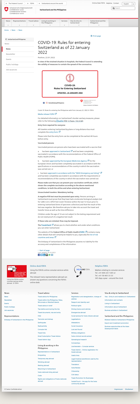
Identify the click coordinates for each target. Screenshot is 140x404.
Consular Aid (42, 329)
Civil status (75, 375)
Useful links (75, 355)
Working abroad (43, 362)
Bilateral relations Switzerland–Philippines (119, 320)
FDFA (32, 3)
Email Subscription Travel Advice (49, 336)
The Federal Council (16, 3)
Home (6, 30)
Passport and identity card (80, 302)
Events (6, 303)
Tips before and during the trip (49, 309)
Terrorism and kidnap (45, 319)
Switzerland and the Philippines (99, 23)
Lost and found (76, 329)
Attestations (75, 323)
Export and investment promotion (117, 323)
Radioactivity (42, 326)
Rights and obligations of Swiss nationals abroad (52, 380)
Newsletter (8, 300)
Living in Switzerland (112, 303)
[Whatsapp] (49, 255)
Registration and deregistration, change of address (86, 298)
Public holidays (9, 307)
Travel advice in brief (45, 306)
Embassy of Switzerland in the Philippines (18, 320)
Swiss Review (75, 368)
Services (64, 23)
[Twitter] (41, 255)
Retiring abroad (43, 365)
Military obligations (78, 333)
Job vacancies (9, 310)
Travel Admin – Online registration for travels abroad (84, 351)
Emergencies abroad (78, 312)
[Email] (52, 255)
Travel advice (33, 23)
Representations (19, 23)
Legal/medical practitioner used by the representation (84, 360)
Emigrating (42, 355)
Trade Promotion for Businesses (82, 378)
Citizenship (75, 371)
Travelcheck (47, 225)
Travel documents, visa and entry (49, 312)
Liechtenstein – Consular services (82, 346)
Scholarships (75, 343)
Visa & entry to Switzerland (79, 23)
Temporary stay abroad (46, 359)
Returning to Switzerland (47, 369)
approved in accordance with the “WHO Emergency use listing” (75, 173)
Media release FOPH (47, 114)
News (8, 23)
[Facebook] (39, 255)
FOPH (83, 232)
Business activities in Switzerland (116, 310)
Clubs (40, 376)
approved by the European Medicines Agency (69, 161)
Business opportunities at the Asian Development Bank (117, 328)
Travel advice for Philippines (47, 297)
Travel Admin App (44, 340)
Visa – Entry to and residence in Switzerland (120, 297)
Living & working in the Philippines (50, 23)
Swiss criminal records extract (81, 336)
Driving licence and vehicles (81, 309)
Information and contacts (113, 300)
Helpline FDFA (101, 266)
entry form (54, 132)
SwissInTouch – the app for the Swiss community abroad (84, 383)
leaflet (70, 121)
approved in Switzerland (61, 151)
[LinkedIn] (44, 255)
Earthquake (42, 323)
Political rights (76, 306)
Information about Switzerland (116, 307)
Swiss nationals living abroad (48, 372)
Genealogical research (79, 340)
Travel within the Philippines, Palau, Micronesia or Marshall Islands (50, 301)
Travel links (42, 333)
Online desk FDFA (38, 266)
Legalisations (75, 319)
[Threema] (47, 255)
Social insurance (77, 326)
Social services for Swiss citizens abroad (84, 316)
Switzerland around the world (52, 3)
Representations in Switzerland (49, 352)
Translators (75, 364)
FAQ (39, 316)
